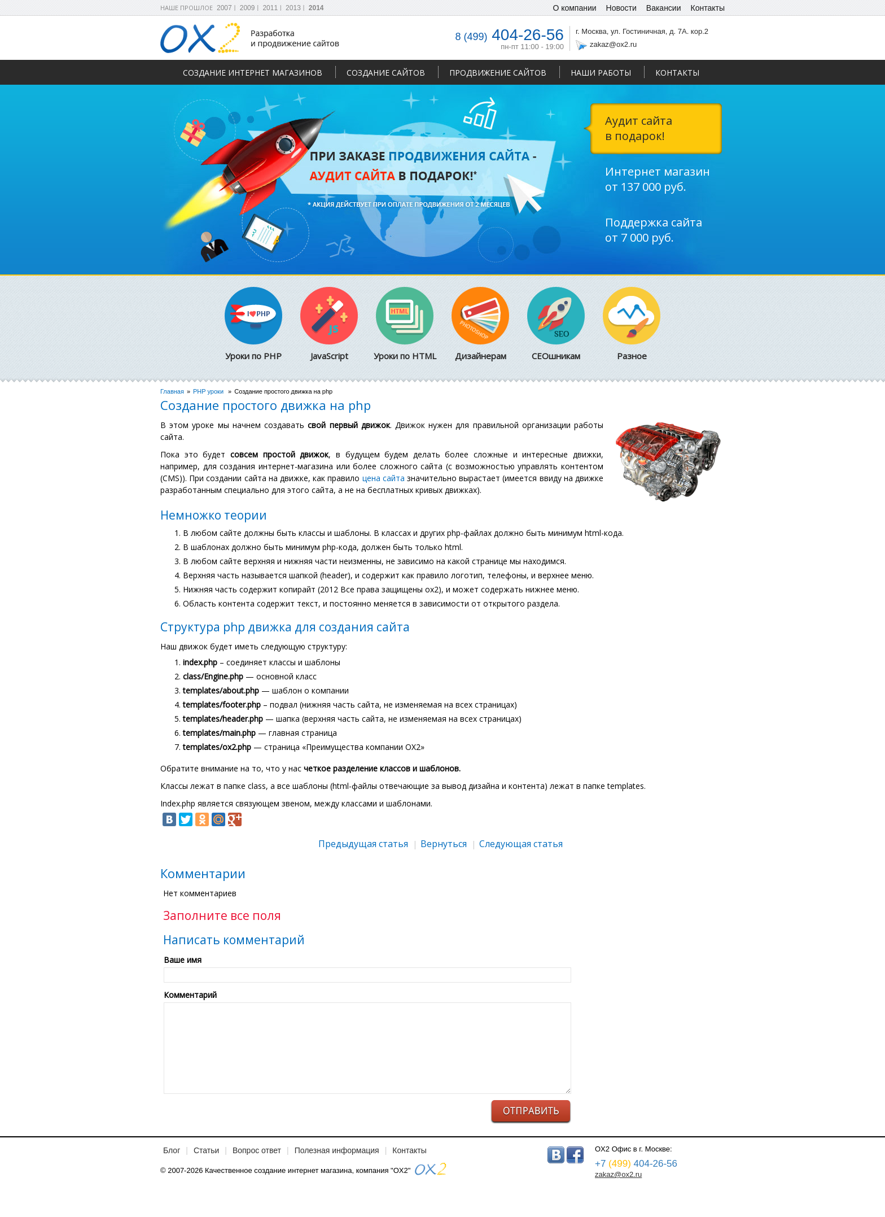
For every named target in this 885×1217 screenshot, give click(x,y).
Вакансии (663, 7)
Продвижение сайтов (497, 72)
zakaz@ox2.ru (613, 44)
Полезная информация (337, 1150)
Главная (172, 391)
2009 (247, 8)
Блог (171, 1150)
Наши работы (601, 72)
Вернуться (443, 843)
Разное (631, 324)
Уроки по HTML (405, 324)
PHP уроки (208, 391)
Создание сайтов (386, 72)
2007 (224, 8)
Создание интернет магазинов (252, 72)
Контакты (677, 72)
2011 (270, 8)
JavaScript (329, 324)
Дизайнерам (480, 324)
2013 (293, 8)
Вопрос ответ (257, 1150)
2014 (316, 8)
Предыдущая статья (363, 843)
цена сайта (383, 478)
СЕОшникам (556, 324)
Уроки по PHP (253, 324)
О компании (574, 7)
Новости (621, 7)
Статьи (206, 1150)
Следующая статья (521, 843)
